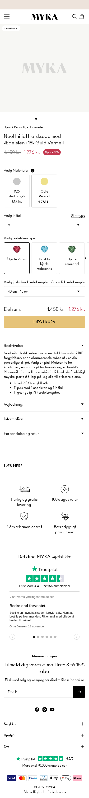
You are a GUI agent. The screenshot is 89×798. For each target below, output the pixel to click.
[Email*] (38, 691)
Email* (13, 692)
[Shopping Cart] (82, 16)
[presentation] (44, 457)
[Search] (75, 16)
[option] (17, 191)
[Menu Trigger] (6, 16)
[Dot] (36, 119)
